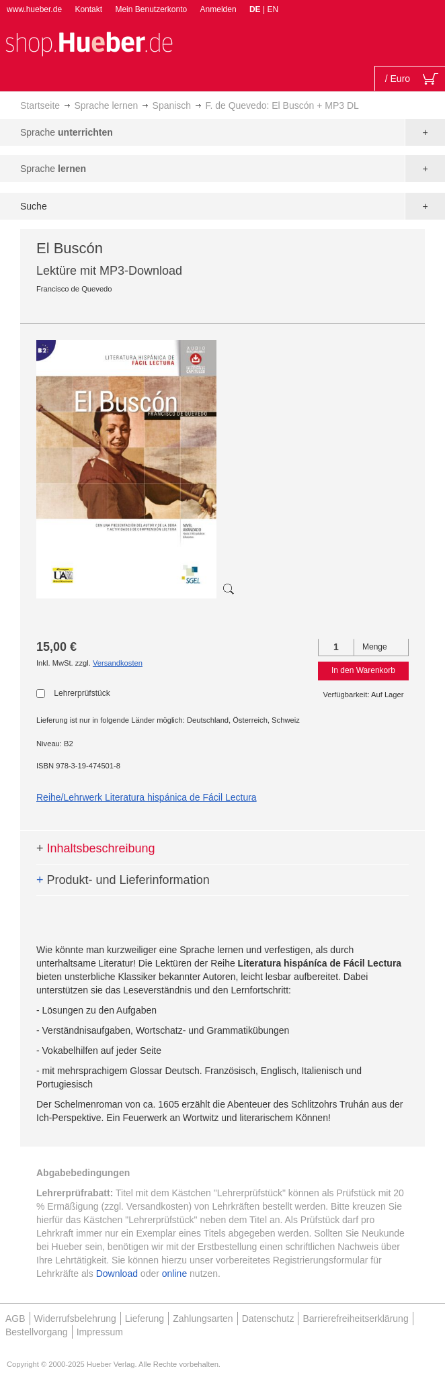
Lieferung (144, 1318)
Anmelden (218, 9)
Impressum (100, 1332)
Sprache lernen (106, 105)
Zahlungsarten (203, 1318)
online (174, 1273)
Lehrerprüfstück (82, 693)
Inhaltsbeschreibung (95, 848)
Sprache (66, 132)
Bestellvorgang (36, 1332)
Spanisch (172, 105)
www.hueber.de (34, 9)
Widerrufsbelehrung (75, 1318)
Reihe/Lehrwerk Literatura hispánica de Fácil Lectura (146, 797)
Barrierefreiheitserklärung (355, 1318)
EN (272, 9)
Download (117, 1273)
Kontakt (88, 9)
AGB (15, 1318)
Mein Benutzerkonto (151, 9)
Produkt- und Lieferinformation (123, 880)
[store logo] (88, 43)
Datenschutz (268, 1318)
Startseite (40, 105)
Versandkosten (118, 663)
